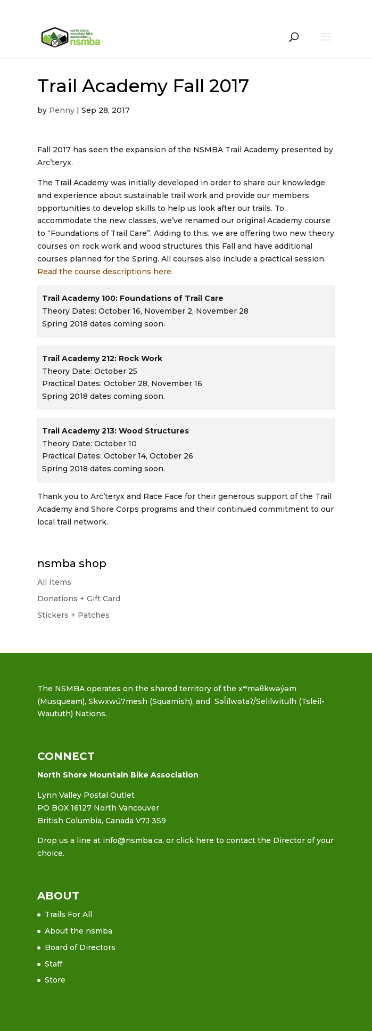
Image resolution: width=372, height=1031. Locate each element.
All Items (54, 582)
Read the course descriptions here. (105, 271)
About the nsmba (78, 931)
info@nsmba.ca (132, 840)
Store (55, 980)
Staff (53, 964)
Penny (62, 110)
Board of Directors (80, 947)
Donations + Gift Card (78, 598)
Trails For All (68, 914)
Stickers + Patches (73, 615)
